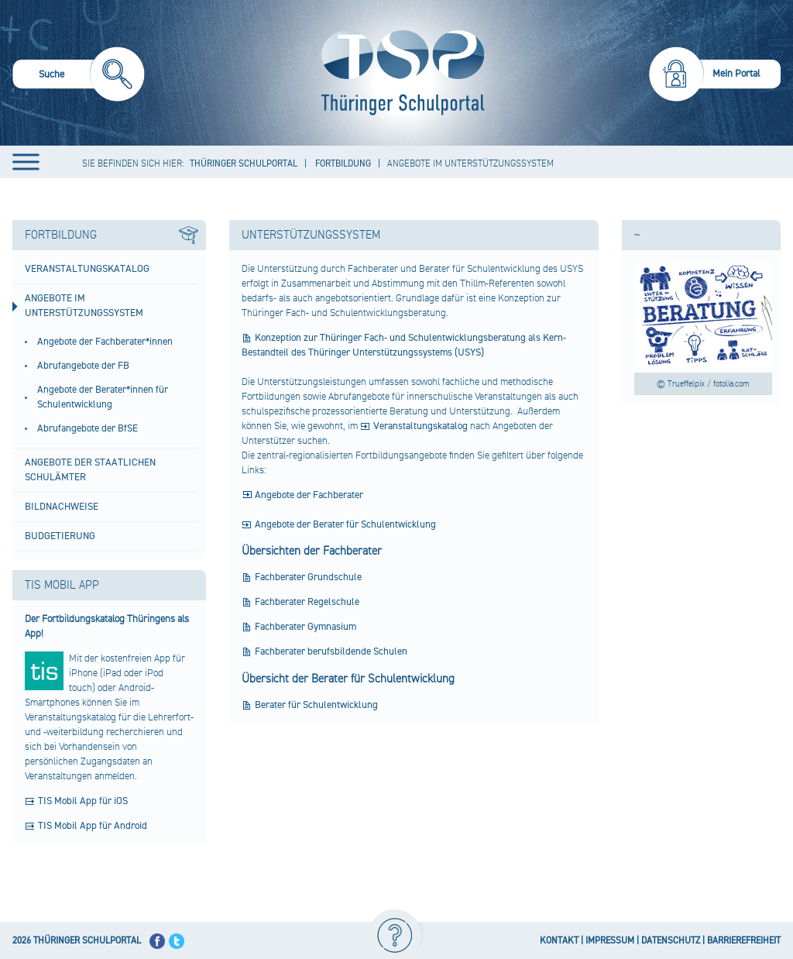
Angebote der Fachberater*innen (105, 341)
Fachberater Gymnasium (305, 626)
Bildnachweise (61, 506)
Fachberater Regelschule (307, 602)
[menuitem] (78, 76)
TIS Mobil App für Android (92, 826)
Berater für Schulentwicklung (316, 705)
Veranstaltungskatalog (87, 269)
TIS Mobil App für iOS (83, 801)
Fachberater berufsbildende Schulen (331, 651)
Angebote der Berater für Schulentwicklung (345, 524)
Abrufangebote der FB (83, 365)
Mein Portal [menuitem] (736, 73)
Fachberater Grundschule (308, 577)
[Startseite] (399, 73)
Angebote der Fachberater (309, 495)
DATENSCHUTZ (670, 941)
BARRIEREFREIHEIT (744, 941)
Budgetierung (60, 536)
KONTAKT (559, 941)
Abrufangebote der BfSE (87, 428)
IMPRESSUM (609, 941)
